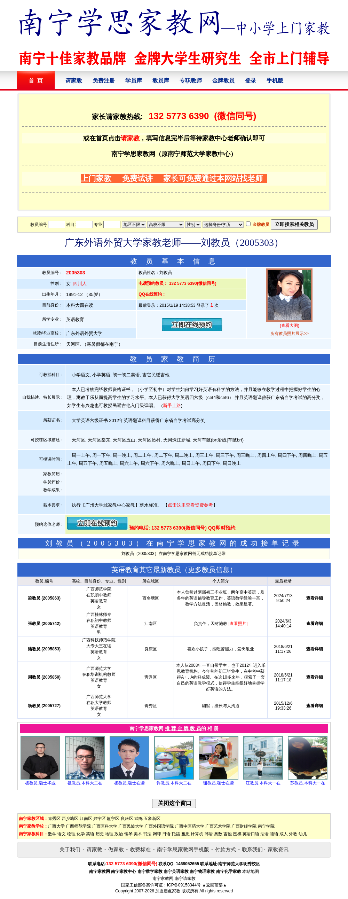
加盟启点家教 (167, 891)
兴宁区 (99, 818)
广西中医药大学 (189, 826)
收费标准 (140, 849)
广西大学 (56, 826)
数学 (52, 833)
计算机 (197, 833)
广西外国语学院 (159, 826)
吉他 (227, 833)
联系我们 (252, 849)
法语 (264, 833)
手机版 (275, 81)
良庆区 (127, 818)
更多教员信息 (209, 569)
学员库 (133, 81)
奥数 (218, 833)
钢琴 (128, 833)
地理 (109, 833)
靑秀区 (54, 818)
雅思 (185, 833)
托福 (176, 833)
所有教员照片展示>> (289, 333)
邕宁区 (113, 818)
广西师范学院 (78, 826)
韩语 (209, 833)
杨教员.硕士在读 (129, 783)
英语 (90, 833)
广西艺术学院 (217, 826)
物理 (71, 833)
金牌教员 (223, 81)
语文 (61, 833)
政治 (118, 833)
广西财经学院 (243, 826)
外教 (293, 833)
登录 (250, 81)
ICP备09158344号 (184, 885)
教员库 (160, 81)
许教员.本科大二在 (174, 783)
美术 (138, 833)
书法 (147, 833)
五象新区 (152, 818)
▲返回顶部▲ (214, 885)
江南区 (86, 818)
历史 (100, 833)
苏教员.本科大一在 (307, 783)
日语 (166, 833)
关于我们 (70, 849)
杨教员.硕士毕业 (40, 783)
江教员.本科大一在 (263, 783)
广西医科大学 (104, 826)
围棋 (237, 833)
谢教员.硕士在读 (218, 783)
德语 (274, 833)
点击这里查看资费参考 (190, 505)
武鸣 (138, 818)
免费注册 (104, 81)
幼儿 (303, 833)
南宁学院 (266, 826)
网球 (157, 833)
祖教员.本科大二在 (85, 783)
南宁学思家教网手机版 (183, 849)
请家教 (73, 81)
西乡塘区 (70, 818)
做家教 (116, 849)
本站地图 (250, 871)
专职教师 (191, 81)
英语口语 (251, 833)
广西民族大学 (130, 826)
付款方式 (225, 849)
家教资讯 (278, 849)
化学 (81, 833)
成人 (283, 833)
